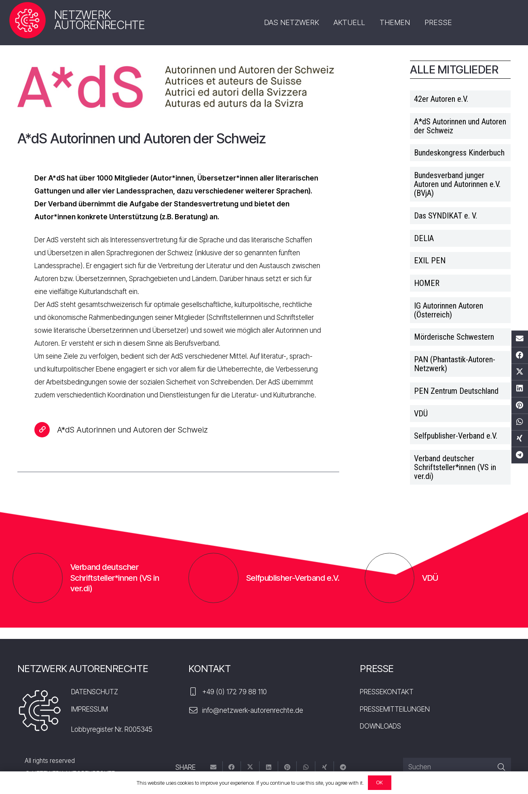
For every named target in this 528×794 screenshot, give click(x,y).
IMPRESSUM (89, 709)
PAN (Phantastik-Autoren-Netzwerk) (454, 364)
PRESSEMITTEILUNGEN (395, 709)
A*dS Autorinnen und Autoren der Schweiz (460, 126)
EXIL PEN (430, 260)
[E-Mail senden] (519, 338)
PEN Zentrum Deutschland (456, 391)
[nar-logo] (27, 20)
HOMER (426, 283)
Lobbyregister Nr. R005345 (111, 729)
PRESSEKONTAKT (387, 692)
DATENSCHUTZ (94, 692)
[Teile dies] (519, 355)
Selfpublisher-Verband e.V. (455, 436)
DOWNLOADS (380, 726)
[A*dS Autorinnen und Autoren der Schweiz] (45, 429)
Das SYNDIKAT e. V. (445, 216)
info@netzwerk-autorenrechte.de (252, 710)
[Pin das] (519, 405)
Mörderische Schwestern (454, 337)
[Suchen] (457, 767)
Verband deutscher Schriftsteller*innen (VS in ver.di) (455, 467)
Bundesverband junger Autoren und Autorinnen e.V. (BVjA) (457, 184)
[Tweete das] (519, 372)
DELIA (424, 238)
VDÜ (421, 413)
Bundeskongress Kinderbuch (459, 153)
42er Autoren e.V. (441, 99)
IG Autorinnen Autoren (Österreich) (448, 310)
